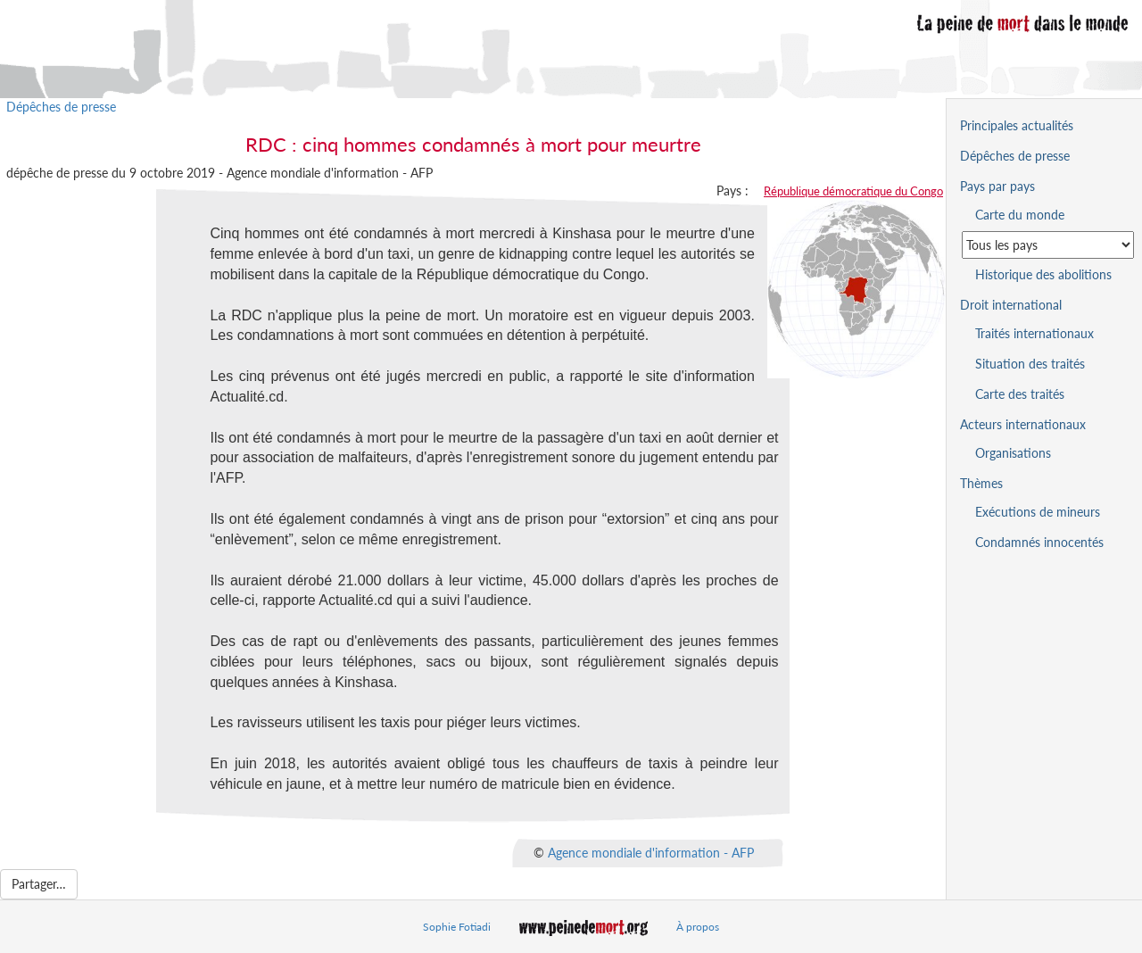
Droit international (1011, 304)
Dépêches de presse (61, 106)
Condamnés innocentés (1039, 542)
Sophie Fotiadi (457, 926)
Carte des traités (1019, 394)
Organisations (1013, 452)
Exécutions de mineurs (1037, 511)
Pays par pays (997, 186)
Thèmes (981, 483)
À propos (697, 926)
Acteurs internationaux (1023, 424)
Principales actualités (1016, 125)
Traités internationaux (1034, 333)
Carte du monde (1019, 214)
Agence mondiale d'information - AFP (651, 851)
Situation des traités (1030, 363)
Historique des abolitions (1043, 274)
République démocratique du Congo (853, 191)
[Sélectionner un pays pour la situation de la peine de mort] (1048, 245)
